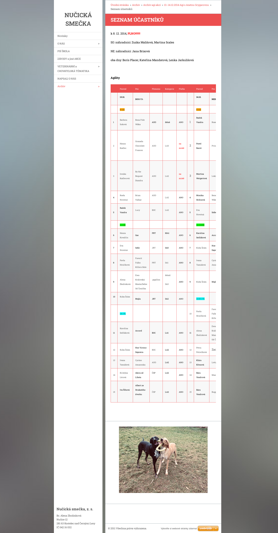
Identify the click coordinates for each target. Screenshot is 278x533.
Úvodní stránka (120, 5)
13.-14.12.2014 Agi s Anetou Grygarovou (186, 5)
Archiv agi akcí (152, 5)
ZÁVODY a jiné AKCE (69, 58)
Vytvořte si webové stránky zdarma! (179, 528)
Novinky (62, 36)
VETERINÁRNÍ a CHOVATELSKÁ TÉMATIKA (73, 69)
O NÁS (61, 43)
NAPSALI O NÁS (66, 78)
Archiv (61, 86)
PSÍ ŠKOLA (63, 51)
